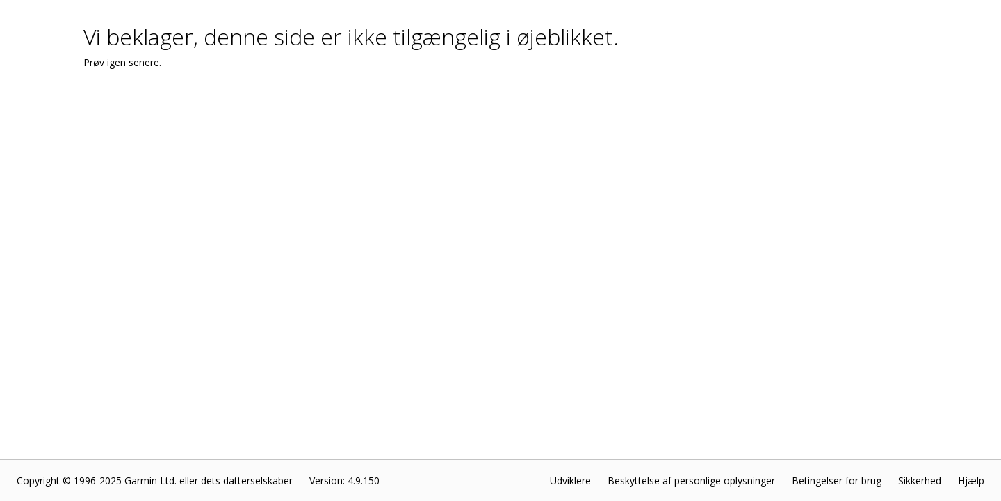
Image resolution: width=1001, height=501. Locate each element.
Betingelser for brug (836, 480)
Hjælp (971, 480)
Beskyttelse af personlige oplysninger (691, 480)
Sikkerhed (919, 480)
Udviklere (570, 480)
